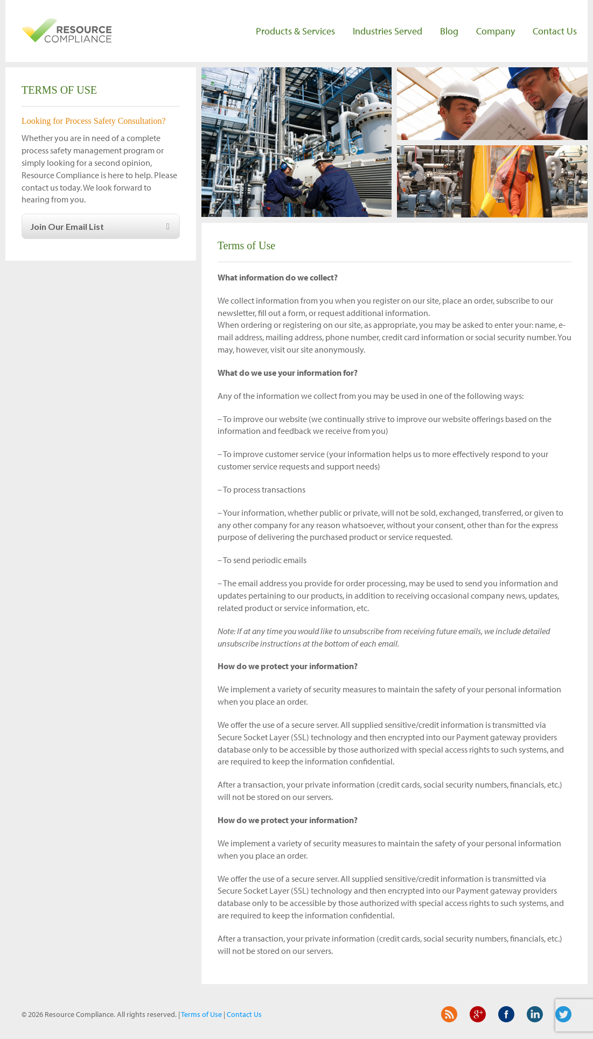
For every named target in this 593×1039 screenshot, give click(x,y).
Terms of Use (201, 1014)
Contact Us (555, 31)
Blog (449, 31)
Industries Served (387, 31)
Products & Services (295, 31)
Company (495, 31)
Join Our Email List (101, 226)
